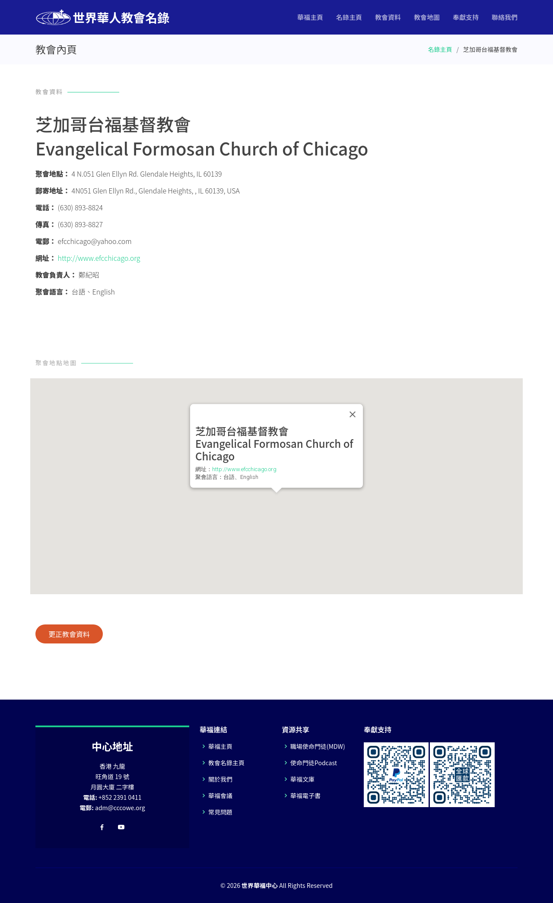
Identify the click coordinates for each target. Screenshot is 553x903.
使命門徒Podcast (313, 763)
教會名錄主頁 (226, 763)
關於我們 (220, 779)
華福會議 (220, 795)
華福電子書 (305, 795)
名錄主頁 (349, 17)
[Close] (352, 414)
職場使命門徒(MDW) (317, 746)
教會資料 (388, 17)
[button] (276, 501)
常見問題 (220, 812)
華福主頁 (310, 17)
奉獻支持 (466, 17)
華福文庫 (302, 779)
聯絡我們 (505, 17)
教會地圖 (427, 17)
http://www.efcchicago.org (99, 258)
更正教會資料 (69, 634)
